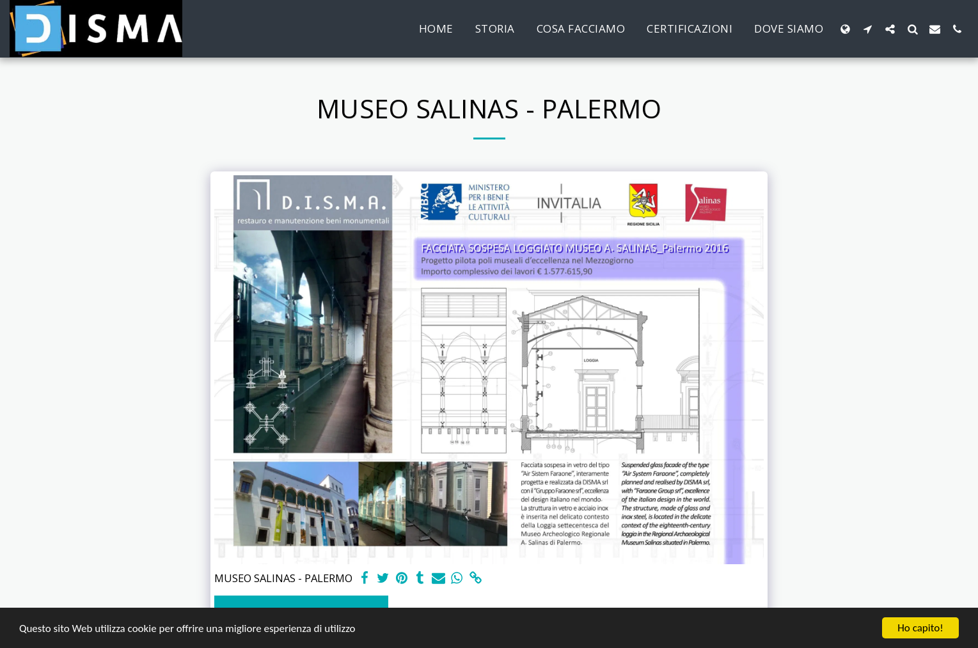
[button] (867, 29)
